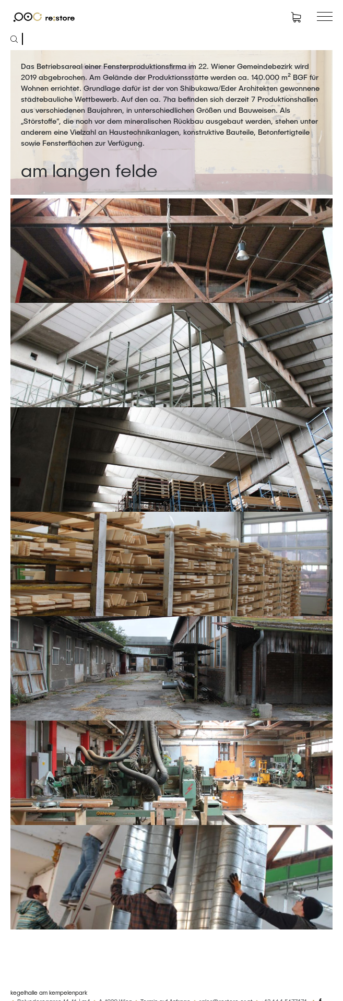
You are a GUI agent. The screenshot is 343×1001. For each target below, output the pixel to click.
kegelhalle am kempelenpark (48, 992)
